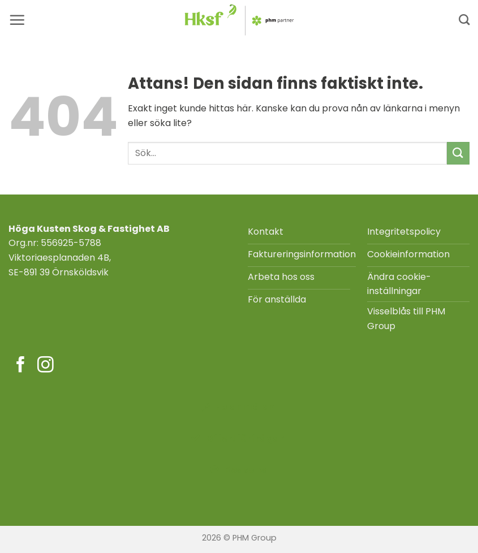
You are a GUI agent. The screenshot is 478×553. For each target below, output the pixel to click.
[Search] (464, 19)
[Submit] (458, 153)
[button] (16, 20)
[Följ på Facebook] (20, 366)
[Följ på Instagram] (45, 366)
